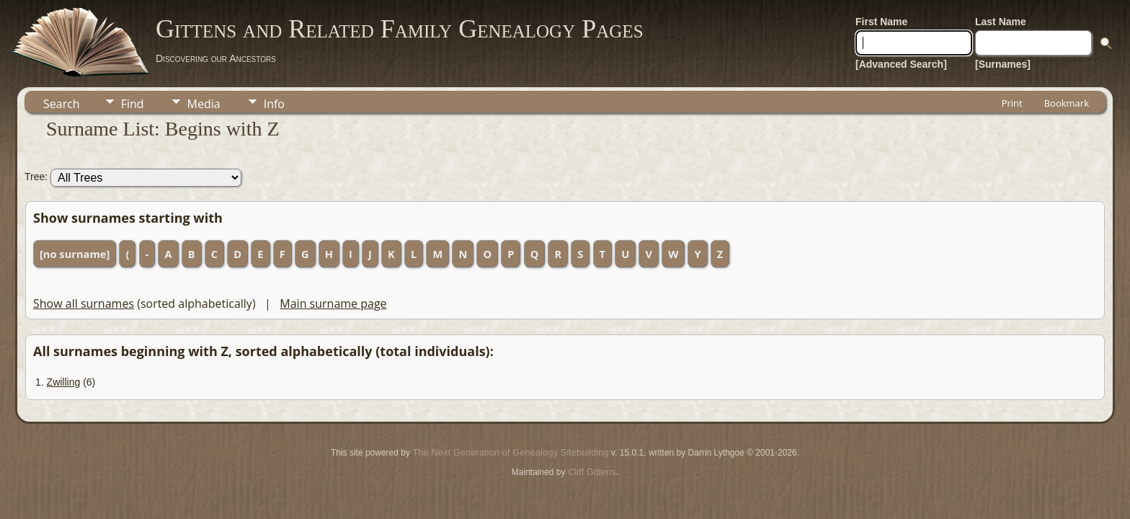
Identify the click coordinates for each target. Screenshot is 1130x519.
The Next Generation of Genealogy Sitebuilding (510, 452)
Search (61, 104)
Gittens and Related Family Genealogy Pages (400, 28)
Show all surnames (83, 303)
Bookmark (1066, 103)
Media (204, 104)
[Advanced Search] (901, 64)
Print (1012, 103)
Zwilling (64, 382)
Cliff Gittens (592, 471)
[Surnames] (1003, 64)
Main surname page (333, 303)
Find (132, 104)
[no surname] (75, 254)
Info (274, 104)
